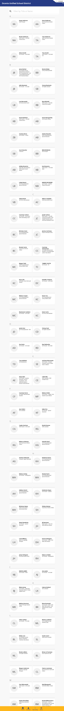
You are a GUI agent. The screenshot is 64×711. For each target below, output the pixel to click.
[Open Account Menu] (28, 708)
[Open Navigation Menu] (41, 708)
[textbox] (36, 11)
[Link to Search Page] (63, 3)
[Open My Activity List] (35, 708)
